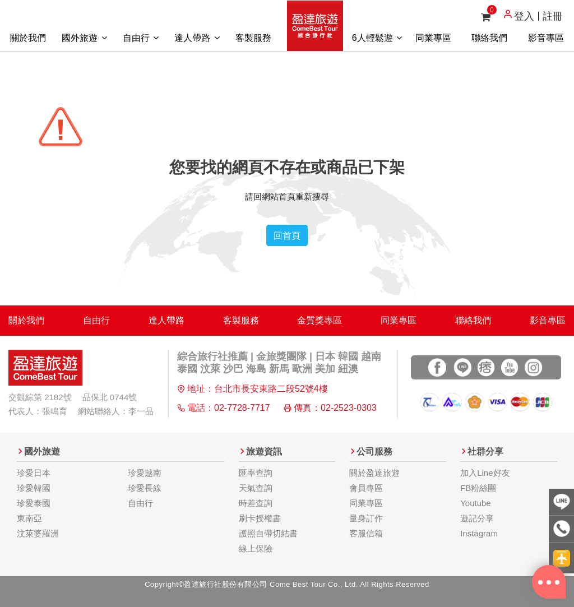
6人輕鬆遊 (377, 38)
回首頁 (287, 235)
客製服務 (253, 38)
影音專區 (546, 38)
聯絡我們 (489, 38)
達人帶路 (196, 38)
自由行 (141, 38)
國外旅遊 (84, 38)
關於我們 (28, 38)
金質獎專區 (319, 320)
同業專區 (433, 38)
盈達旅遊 (315, 26)
